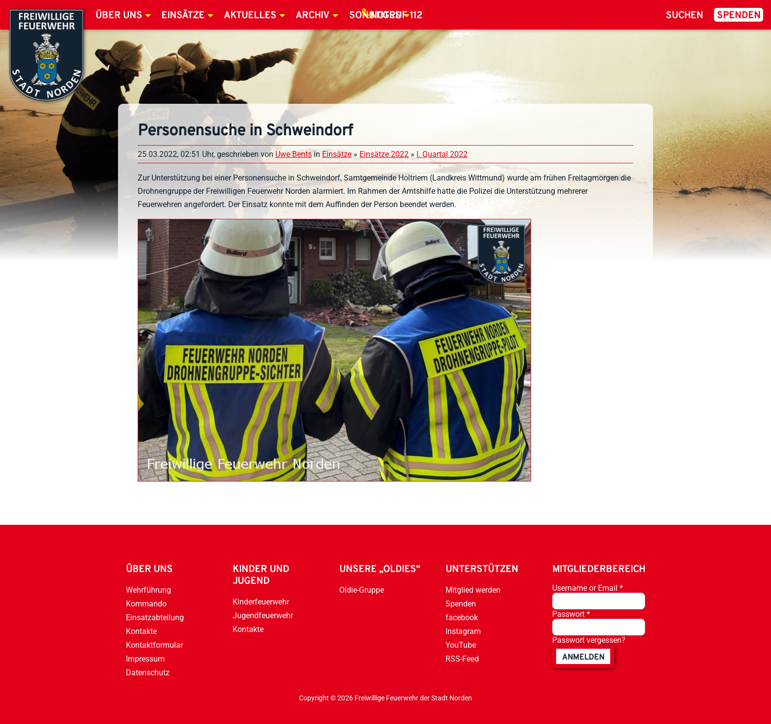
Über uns (118, 16)
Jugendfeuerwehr (263, 615)
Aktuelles (250, 16)
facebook (461, 617)
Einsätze (183, 16)
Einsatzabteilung (155, 617)
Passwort (571, 614)
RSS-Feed (462, 659)
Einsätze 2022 (384, 154)
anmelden (583, 658)
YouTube (460, 645)
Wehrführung (148, 590)
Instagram (463, 631)
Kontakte (141, 631)
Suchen (684, 16)
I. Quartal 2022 (442, 154)
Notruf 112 (396, 16)
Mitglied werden (473, 590)
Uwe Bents (293, 154)
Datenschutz (148, 672)
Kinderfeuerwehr (261, 601)
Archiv (312, 16)
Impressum (145, 659)
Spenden (739, 16)
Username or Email (587, 588)
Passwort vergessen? (588, 640)
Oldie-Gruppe (361, 590)
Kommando (146, 603)
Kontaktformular (154, 645)
